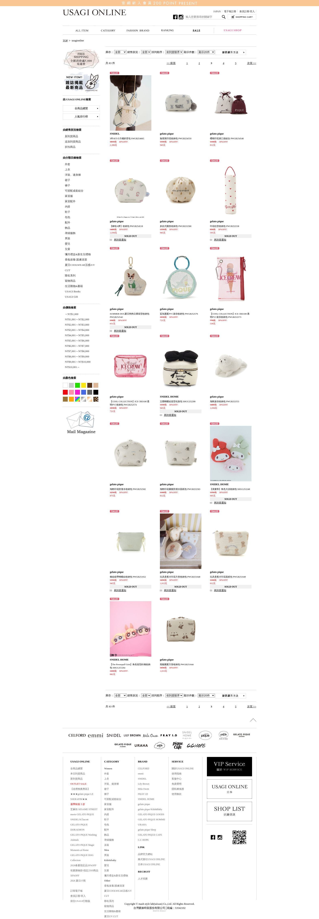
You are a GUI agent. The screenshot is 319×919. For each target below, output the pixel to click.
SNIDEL (142, 778)
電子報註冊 (230, 11)
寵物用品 (70, 280)
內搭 (67, 206)
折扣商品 (70, 146)
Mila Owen (143, 789)
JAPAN (217, 11)
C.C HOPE (143, 839)
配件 (67, 222)
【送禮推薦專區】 (80, 789)
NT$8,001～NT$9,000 (77, 356)
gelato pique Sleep (147, 829)
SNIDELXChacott (79, 819)
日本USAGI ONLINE (149, 864)
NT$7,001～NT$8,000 (77, 351)
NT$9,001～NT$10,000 (78, 361)
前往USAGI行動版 (80, 901)
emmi (140, 773)
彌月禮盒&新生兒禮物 (78, 254)
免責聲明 (176, 783)
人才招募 (143, 878)
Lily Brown (143, 783)
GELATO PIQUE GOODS (151, 814)
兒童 (67, 249)
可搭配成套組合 (74, 190)
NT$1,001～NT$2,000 (77, 319)
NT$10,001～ (72, 367)
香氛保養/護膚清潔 (76, 259)
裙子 (67, 180)
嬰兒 (67, 243)
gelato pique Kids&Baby (150, 809)
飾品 (67, 227)
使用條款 (176, 794)
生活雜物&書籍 (74, 286)
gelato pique (144, 804)
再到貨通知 (120, 239)
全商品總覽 (81, 108)
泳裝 (106, 845)
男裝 (67, 238)
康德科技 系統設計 (159, 911)
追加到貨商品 (73, 141)
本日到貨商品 (77, 773)
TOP (65, 40)
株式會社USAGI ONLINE (151, 859)
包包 (67, 217)
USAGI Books (72, 291)
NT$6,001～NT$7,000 (77, 345)
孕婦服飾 (70, 233)
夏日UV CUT (111, 916)
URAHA (142, 824)
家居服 (69, 196)
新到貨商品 (71, 136)
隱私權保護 (178, 789)
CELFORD (143, 768)
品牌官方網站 (145, 854)
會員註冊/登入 (247, 11)
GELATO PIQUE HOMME (151, 819)
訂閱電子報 (76, 890)
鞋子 (67, 211)
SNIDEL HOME (146, 799)
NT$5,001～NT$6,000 (77, 340)
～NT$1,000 (71, 314)
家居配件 (70, 201)
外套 (67, 164)
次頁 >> (251, 63)
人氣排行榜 (81, 116)
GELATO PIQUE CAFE (150, 834)
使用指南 (176, 773)
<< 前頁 (171, 63)
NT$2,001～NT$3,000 (77, 324)
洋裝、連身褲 (73, 174)
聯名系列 (70, 275)
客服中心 (176, 778)
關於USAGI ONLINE (183, 768)
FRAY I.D (143, 794)
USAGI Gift (71, 296)
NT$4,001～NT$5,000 (77, 335)
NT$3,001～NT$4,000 (77, 329)
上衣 (67, 169)
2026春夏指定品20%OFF (83, 865)
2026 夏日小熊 (78, 880)
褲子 (67, 185)
